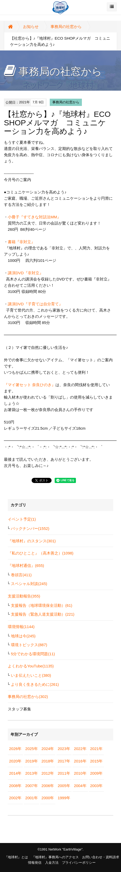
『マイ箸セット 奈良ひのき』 (29, 385)
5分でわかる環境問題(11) (33, 654)
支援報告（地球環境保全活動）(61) (41, 605)
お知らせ (31, 26)
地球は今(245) (23, 636)
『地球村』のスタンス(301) (32, 541)
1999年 (64, 798)
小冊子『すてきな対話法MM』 (34, 217)
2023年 (64, 748)
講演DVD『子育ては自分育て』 (35, 304)
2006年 (47, 785)
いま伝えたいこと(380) (31, 675)
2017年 (64, 761)
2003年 (96, 785)
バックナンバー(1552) (30, 528)
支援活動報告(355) (24, 596)
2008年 (15, 785)
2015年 (96, 761)
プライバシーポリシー (79, 862)
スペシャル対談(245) (29, 583)
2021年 (96, 748)
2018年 (47, 761)
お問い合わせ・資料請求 (100, 857)
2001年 (31, 798)
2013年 (31, 773)
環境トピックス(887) (29, 645)
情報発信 (34, 862)
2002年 (15, 798)
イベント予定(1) (22, 519)
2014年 (15, 773)
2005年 (64, 785)
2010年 (80, 773)
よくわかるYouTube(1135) (31, 666)
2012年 (47, 773)
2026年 (15, 748)
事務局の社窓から (66, 26)
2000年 (47, 798)
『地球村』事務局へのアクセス (55, 857)
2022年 (80, 748)
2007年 (31, 785)
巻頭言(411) (21, 575)
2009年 (96, 773)
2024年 (47, 748)
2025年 (31, 748)
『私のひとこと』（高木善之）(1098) (40, 553)
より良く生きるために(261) (35, 684)
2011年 (64, 773)
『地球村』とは (16, 857)
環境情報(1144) (21, 626)
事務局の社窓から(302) (28, 696)
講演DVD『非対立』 (25, 273)
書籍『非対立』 (21, 242)
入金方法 (52, 862)
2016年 (80, 761)
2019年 (31, 761)
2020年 (15, 761)
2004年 (80, 785)
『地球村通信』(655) (26, 565)
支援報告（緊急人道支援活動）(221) (42, 614)
